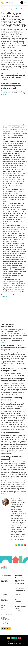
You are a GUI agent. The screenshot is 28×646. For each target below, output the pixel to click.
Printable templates (20, 583)
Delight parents (8, 133)
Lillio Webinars (18, 575)
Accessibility (18, 611)
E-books (17, 586)
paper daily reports (9, 173)
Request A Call (6, 628)
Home (5, 641)
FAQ (16, 599)
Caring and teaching (6, 603)
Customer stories (19, 588)
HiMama (3, 342)
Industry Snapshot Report (19, 580)
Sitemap (17, 608)
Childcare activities (20, 590)
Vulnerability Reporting (20, 606)
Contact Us (18, 601)
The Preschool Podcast (21, 578)
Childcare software (6, 597)
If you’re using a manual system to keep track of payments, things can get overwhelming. (15, 229)
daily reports (21, 181)
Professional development (4, 580)
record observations (17, 159)
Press (2, 607)
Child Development (6, 575)
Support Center (19, 604)
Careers (3, 609)
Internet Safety (19, 597)
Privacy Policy (14, 641)
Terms (22, 641)
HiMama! (4, 93)
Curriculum (4, 578)
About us (3, 605)
